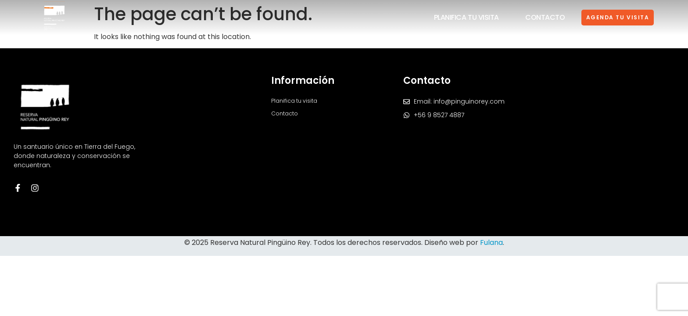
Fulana (491, 242)
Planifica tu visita (451, 17)
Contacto (530, 17)
